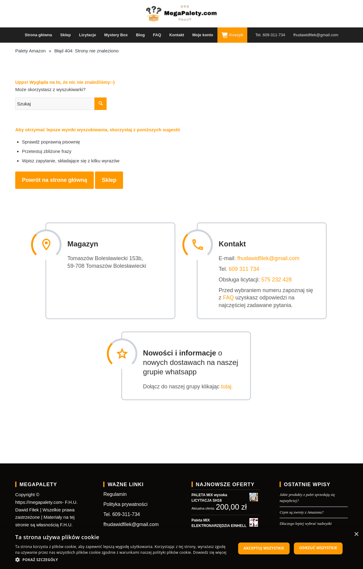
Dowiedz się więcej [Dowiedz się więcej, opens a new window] (210, 552)
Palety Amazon (30, 50)
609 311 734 (247, 268)
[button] (122, 560)
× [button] (356, 534)
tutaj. (230, 385)
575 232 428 (280, 279)
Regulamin (114, 493)
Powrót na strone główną (54, 180)
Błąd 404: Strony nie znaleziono (86, 50)
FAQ (231, 297)
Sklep (109, 180)
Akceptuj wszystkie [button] (264, 548)
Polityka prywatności (125, 503)
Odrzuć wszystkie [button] (318, 547)
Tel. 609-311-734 (121, 512)
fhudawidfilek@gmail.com (272, 258)
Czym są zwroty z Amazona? (302, 511)
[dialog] (181, 548)
